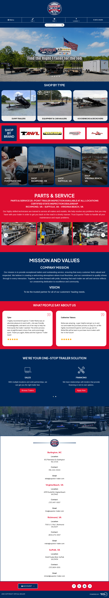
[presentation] (6, 235)
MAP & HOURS (98, 20)
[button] (50, 76)
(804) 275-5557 (55, 535)
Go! (62, 25)
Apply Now (81, 390)
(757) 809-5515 (54, 567)
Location (76, 21)
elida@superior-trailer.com (54, 478)
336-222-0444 (54, 470)
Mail (54, 21)
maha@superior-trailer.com (54, 543)
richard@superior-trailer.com (54, 576)
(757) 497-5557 (54, 502)
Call (32, 21)
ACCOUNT (27, 586)
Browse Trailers (28, 390)
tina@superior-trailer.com (54, 511)
